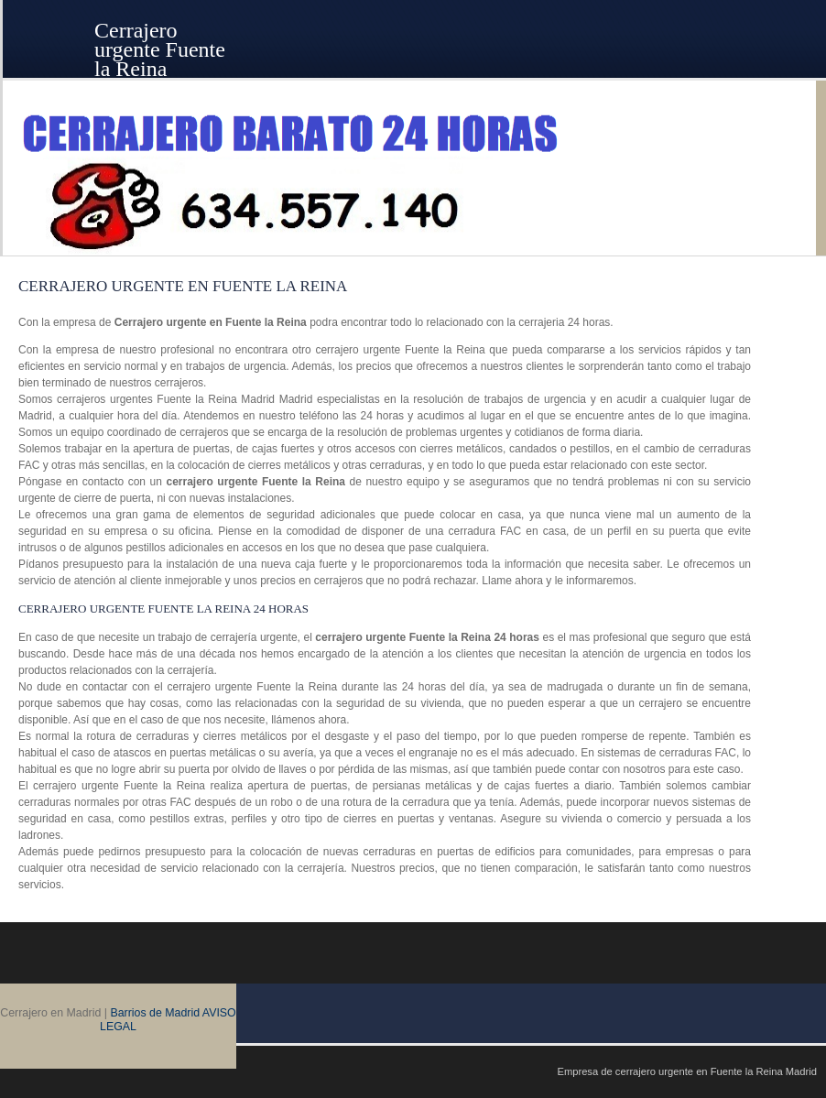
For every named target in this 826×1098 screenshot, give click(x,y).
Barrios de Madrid (155, 1012)
